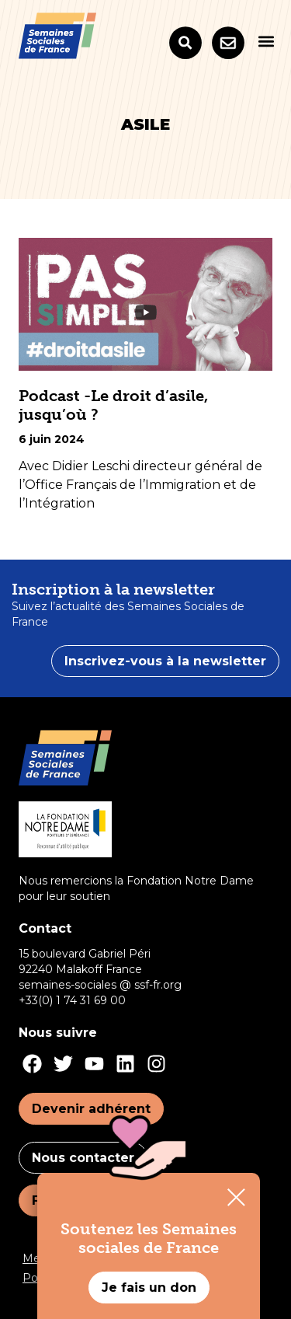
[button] (266, 41)
